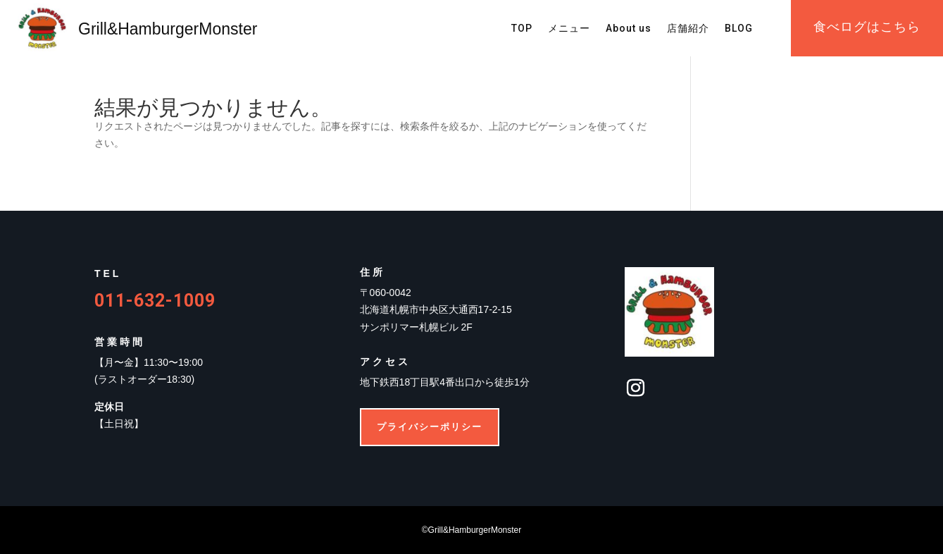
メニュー (569, 28)
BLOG (739, 28)
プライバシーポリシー (429, 426)
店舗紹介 (688, 28)
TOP (521, 28)
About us (628, 28)
